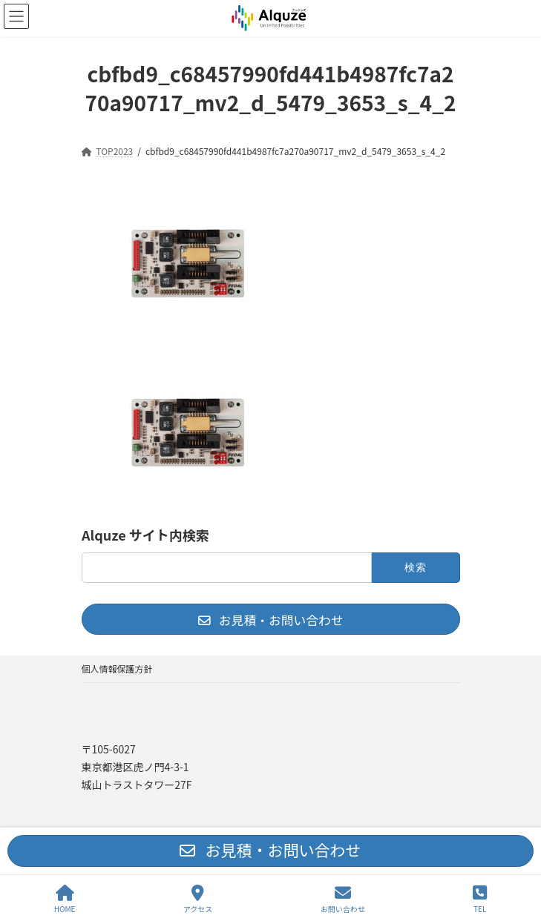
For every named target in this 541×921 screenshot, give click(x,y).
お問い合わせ (343, 899)
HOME (65, 899)
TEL (480, 899)
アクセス (198, 899)
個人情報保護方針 (117, 668)
